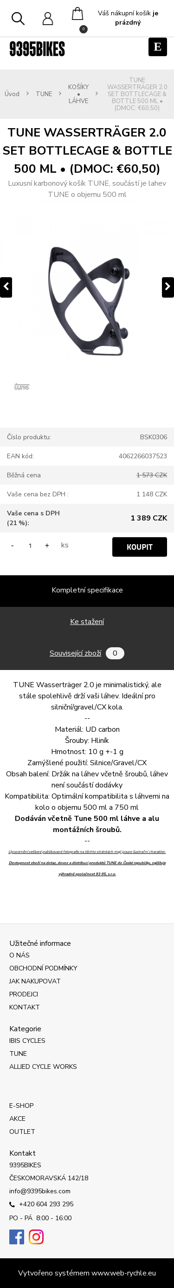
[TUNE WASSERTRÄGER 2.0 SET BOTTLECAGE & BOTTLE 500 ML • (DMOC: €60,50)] (87, 287)
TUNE (44, 94)
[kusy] (30, 545)
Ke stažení (87, 622)
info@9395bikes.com (40, 1191)
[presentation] (6, 287)
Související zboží (87, 653)
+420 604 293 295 (41, 1205)
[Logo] (37, 49)
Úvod (12, 94)
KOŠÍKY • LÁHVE (78, 94)
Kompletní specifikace (87, 590)
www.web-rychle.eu (123, 1273)
